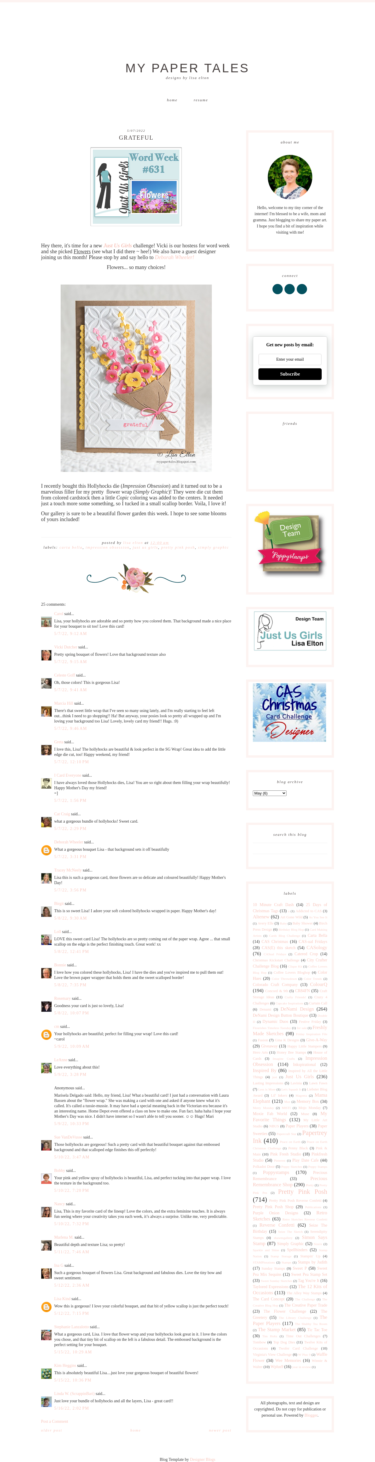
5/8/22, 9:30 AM (70, 918)
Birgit (59, 903)
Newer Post (220, 1430)
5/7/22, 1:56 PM (70, 800)
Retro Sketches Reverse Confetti (304, 1219)
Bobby (59, 1170)
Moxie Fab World (270, 1114)
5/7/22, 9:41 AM (70, 690)
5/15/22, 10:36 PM (72, 1380)
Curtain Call (318, 1003)
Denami (265, 1009)
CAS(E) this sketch (278, 948)
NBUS (274, 1126)
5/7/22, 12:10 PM (71, 762)
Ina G (59, 1265)
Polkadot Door (264, 1167)
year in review (301, 1367)
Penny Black (298, 1148)
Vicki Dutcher (65, 647)
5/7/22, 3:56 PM (70, 890)
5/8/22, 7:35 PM (70, 985)
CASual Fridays (275, 954)
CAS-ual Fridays (313, 941)
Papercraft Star (286, 1134)
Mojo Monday (310, 1108)
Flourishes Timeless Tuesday (272, 1028)
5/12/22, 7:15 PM (71, 1313)
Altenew (261, 917)
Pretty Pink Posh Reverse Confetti (295, 1201)
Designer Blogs (202, 1459)
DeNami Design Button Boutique (280, 1015)
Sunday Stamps (273, 1268)
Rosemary (62, 998)
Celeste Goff (64, 675)
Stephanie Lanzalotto (71, 1327)
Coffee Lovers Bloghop (292, 972)
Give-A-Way (316, 1040)
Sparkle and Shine (266, 1250)
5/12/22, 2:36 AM (72, 1285)
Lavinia (296, 1083)
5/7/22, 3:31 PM (70, 857)
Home (172, 100)
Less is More (266, 1089)
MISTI (286, 1108)
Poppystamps (276, 1172)
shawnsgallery (283, 1238)
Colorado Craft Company (275, 984)
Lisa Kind (62, 1299)
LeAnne (60, 1060)
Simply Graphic (213, 547)
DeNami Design (297, 1009)
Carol (58, 614)
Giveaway (269, 1046)
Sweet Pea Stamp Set (309, 1274)
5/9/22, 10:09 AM (72, 1046)
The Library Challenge (295, 1317)
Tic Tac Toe (317, 1330)
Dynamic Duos (275, 1021)
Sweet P (300, 1268)
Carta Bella (71, 547)
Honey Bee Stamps (291, 1052)
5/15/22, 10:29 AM (73, 1352)
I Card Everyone (67, 775)
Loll (57, 931)
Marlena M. (64, 1237)
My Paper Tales (187, 68)
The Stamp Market (277, 1329)
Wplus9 (277, 1367)
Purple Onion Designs (275, 1213)
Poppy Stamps (317, 1166)
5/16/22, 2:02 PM (71, 1408)
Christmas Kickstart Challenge (276, 960)
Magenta (301, 1095)
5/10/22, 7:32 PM (71, 1224)
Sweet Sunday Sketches (276, 1281)
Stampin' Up (310, 1256)
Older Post (51, 1430)
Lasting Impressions (268, 1083)
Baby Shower (303, 923)
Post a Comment (54, 1421)
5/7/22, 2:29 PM (70, 828)
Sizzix (318, 1244)
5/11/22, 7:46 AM (71, 1252)
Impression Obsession (107, 547)
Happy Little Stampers (304, 1046)
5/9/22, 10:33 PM (71, 1124)
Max (287, 1101)
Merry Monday (263, 1108)
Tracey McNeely (68, 870)
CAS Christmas (275, 941)
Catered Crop (306, 954)
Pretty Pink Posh (178, 547)
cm (56, 1026)
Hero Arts (260, 1052)
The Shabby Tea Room (311, 1324)
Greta (58, 742)
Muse (305, 1114)
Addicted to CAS (309, 911)
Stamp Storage (281, 1256)
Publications (313, 1207)
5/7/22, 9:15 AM (70, 662)
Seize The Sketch (290, 1231)
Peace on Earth (290, 1141)
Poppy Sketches (291, 1166)
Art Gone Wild (291, 917)
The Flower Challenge (285, 1311)
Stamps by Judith (312, 1262)
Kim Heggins (65, 1365)
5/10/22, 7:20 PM (71, 1190)
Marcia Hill (63, 703)
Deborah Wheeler (68, 842)
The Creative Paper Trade (305, 1305)
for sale (302, 1028)
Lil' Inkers (279, 1095)
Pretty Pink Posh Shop (273, 1207)
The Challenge (305, 1299)
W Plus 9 (304, 1354)
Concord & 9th (276, 991)
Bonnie (60, 965)
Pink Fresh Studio (285, 1154)
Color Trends (313, 978)
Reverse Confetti (276, 1225)
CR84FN (302, 991)
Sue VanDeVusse (68, 1137)
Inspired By (265, 1070)
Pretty (310, 1185)
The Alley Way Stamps (304, 1293)
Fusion (263, 1040)
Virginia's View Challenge (272, 1355)
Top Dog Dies (284, 1342)
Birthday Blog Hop (291, 929)
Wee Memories (288, 1360)
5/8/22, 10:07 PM (71, 1013)
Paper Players (297, 1126)
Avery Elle (265, 923)
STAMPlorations (264, 1262)
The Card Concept (268, 1299)
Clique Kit (295, 966)
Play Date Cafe (305, 1160)
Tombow (259, 1342)
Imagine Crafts (284, 1058)
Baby (283, 923)
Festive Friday (310, 1022)
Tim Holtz (269, 1336)
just (274, 1077)
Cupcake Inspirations (290, 1003)
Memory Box (307, 1101)
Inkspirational (304, 1064)
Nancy (59, 1204)
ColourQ (318, 984)
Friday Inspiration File (311, 1034)
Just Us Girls (145, 547)
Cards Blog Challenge (284, 935)
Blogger (310, 1415)
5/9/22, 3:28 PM (70, 1074)
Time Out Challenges (303, 1336)
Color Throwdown (284, 978)
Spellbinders (297, 1250)
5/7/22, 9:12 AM (70, 633)
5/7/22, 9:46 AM (70, 728)
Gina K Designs (287, 1040)
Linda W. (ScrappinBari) (74, 1393)
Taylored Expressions (271, 1287)
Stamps (286, 1262)
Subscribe (290, 374)
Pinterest (279, 1160)
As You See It (318, 917)
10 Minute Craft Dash (273, 905)
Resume (201, 100)
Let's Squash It (291, 1089)
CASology (316, 947)
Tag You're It (308, 1280)
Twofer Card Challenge (298, 1348)
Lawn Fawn (318, 1083)
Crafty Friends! (295, 997)
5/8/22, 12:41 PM (71, 951)
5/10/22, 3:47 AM (72, 1157)
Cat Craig (62, 814)
